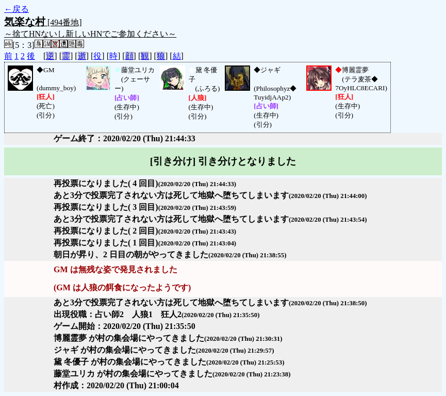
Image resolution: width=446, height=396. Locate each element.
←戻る (16, 9)
